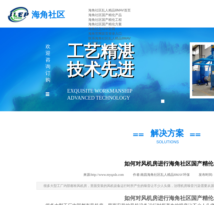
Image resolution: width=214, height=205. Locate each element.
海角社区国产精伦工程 (105, 20)
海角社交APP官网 (101, 29)
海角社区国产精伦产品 (105, 15)
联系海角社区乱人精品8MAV (109, 38)
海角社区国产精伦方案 (105, 24)
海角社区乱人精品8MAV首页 (109, 10)
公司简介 (95, 43)
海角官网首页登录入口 (105, 34)
